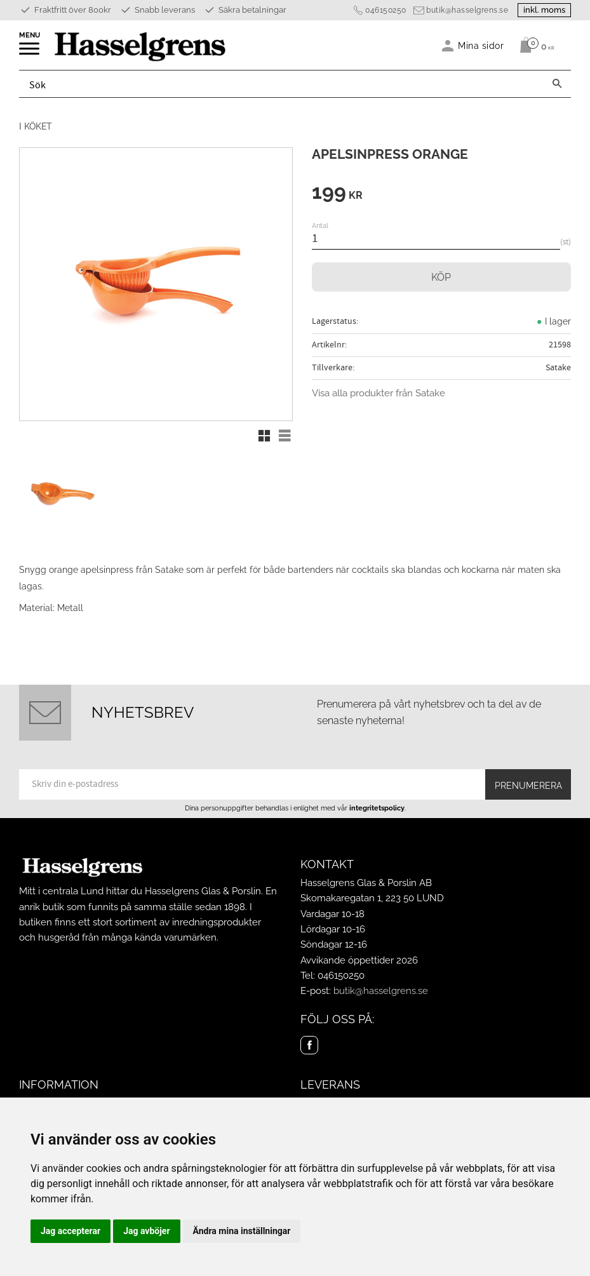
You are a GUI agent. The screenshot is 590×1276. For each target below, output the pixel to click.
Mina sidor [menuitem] (481, 45)
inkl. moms (544, 10)
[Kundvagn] (533, 45)
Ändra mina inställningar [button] (242, 1231)
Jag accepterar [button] (70, 1231)
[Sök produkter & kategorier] (281, 84)
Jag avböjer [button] (146, 1231)
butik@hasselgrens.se (467, 10)
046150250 (385, 10)
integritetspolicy (377, 807)
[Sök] (557, 84)
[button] (30, 52)
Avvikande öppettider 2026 (359, 960)
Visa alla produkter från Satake (378, 393)
